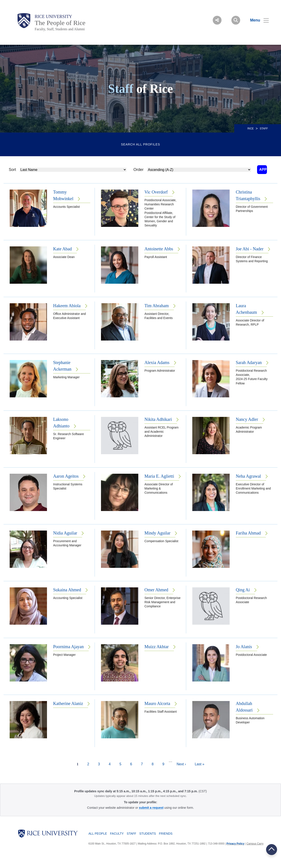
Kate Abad (62, 248)
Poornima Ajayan (68, 646)
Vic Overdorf (156, 192)
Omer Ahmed (156, 589)
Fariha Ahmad (248, 533)
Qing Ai (243, 589)
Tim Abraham (156, 305)
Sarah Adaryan (249, 362)
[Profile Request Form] (151, 808)
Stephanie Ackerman (62, 365)
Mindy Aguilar (157, 533)
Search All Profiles (140, 144)
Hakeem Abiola (67, 305)
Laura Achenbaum (246, 309)
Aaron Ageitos (66, 476)
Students (147, 833)
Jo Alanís (244, 646)
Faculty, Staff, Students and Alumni (60, 29)
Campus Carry (255, 843)
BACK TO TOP (271, 849)
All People (97, 833)
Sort (12, 169)
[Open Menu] (256, 20)
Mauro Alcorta (157, 703)
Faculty (117, 833)
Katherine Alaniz (68, 703)
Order (135, 169)
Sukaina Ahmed (67, 589)
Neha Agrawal (248, 476)
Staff (131, 833)
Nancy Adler (247, 419)
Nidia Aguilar (65, 533)
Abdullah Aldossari (244, 706)
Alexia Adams (156, 362)
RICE (250, 128)
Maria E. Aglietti (159, 476)
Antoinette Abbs (158, 248)
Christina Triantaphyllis (248, 195)
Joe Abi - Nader (249, 248)
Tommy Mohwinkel (63, 195)
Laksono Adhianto (61, 422)
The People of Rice (60, 22)
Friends (165, 833)
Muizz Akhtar (156, 646)
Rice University (53, 16)
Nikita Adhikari (158, 419)
